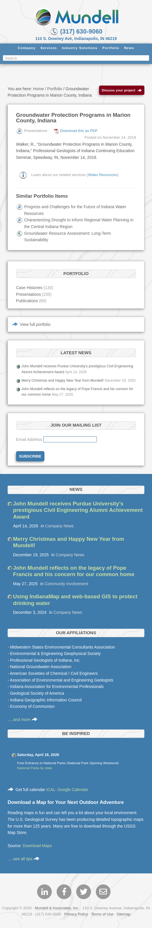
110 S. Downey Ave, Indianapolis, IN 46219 (76, 38)
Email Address (29, 439)
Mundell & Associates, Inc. (57, 908)
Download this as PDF (79, 130)
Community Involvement (66, 583)
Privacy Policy (76, 914)
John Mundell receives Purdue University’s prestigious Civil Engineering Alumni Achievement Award (78, 510)
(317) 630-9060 (75, 31)
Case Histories (29, 287)
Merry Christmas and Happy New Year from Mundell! (62, 380)
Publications (27, 300)
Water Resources (102, 174)
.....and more (22, 719)
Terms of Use (102, 914)
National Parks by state (34, 768)
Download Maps (37, 845)
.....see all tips (23, 858)
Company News (59, 526)
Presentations (28, 294)
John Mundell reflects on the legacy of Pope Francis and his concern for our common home (73, 571)
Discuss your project (122, 90)
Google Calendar (73, 789)
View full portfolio (35, 324)
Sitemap (124, 914)
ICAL (50, 789)
